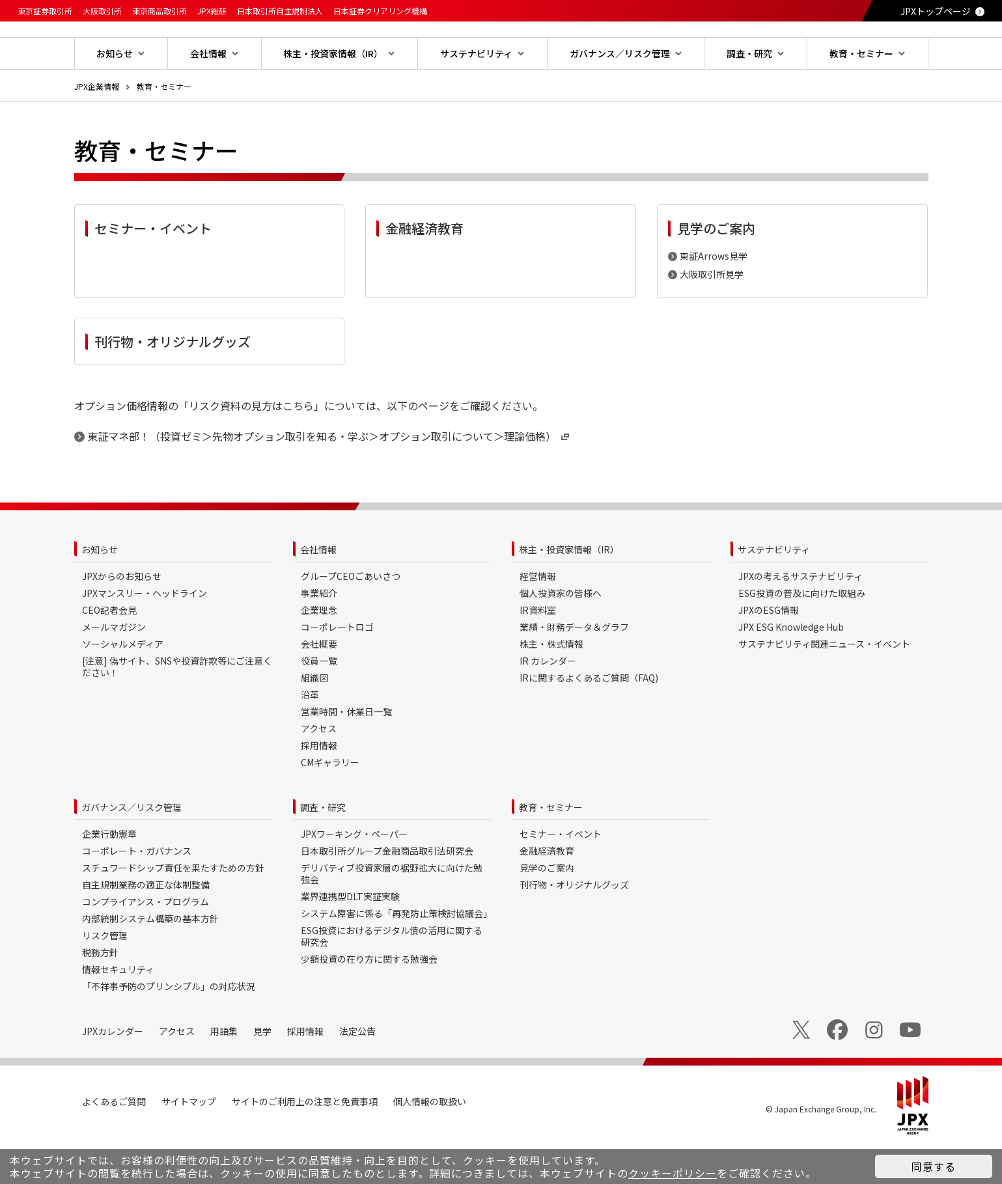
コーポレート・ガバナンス (136, 892)
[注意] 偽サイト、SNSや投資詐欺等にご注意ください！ (177, 708)
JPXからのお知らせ (121, 617)
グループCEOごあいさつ (350, 617)
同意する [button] (934, 1166)
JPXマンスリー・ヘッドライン (144, 634)
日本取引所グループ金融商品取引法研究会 (387, 892)
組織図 (314, 719)
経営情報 (538, 617)
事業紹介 (319, 634)
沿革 (310, 736)
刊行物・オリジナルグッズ (574, 926)
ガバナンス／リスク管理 (131, 848)
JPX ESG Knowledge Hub (791, 668)
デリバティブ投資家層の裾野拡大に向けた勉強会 (391, 915)
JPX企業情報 (96, 127)
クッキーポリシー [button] (672, 1173)
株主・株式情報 (551, 685)
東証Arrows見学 (713, 297)
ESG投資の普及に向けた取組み (801, 634)
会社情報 (318, 591)
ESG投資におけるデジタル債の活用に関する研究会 (391, 977)
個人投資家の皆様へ (561, 634)
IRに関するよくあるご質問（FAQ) (589, 719)
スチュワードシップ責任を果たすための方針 (173, 909)
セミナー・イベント (561, 875)
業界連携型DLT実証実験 (350, 937)
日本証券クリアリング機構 (380, 10)
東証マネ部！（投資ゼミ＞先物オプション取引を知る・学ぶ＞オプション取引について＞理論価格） (329, 478)
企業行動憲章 (109, 875)
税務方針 (100, 993)
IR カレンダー (548, 702)
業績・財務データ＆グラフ (574, 668)
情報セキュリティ (118, 1010)
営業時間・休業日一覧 (346, 753)
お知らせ (99, 591)
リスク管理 (105, 977)
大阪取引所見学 (712, 315)
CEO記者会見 (109, 651)
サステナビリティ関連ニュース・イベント (824, 685)
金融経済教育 (547, 892)
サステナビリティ (774, 591)
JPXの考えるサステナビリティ (800, 617)
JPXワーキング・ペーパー (354, 875)
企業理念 (319, 651)
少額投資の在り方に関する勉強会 (369, 1000)
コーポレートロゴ (337, 668)
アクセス (319, 770)
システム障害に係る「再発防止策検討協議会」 (396, 954)
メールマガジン (114, 668)
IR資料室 (538, 651)
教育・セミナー (164, 127)
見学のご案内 (547, 909)
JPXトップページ (935, 11)
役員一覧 (319, 702)
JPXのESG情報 (768, 651)
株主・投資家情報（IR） (569, 591)
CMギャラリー (330, 803)
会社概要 (319, 685)
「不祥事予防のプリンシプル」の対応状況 (168, 1027)
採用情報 (319, 786)
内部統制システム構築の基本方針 (150, 960)
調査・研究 (323, 848)
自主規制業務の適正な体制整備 (146, 926)
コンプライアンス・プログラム (145, 943)
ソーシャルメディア (122, 685)
